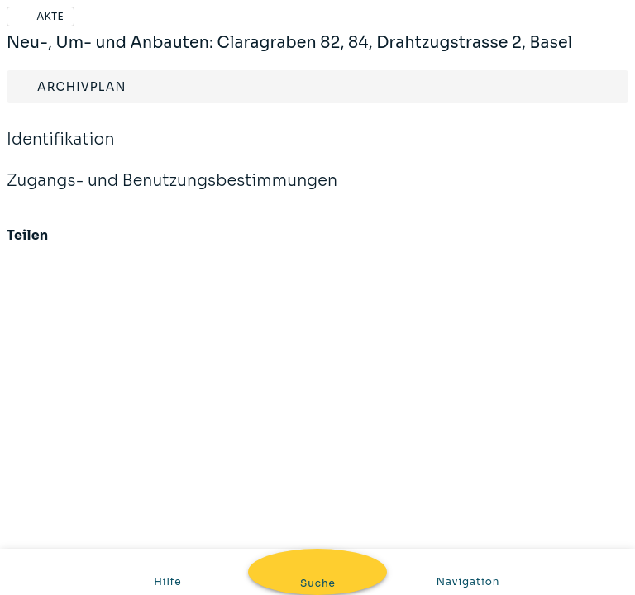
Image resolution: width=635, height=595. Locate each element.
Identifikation (61, 150)
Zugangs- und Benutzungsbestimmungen (172, 191)
